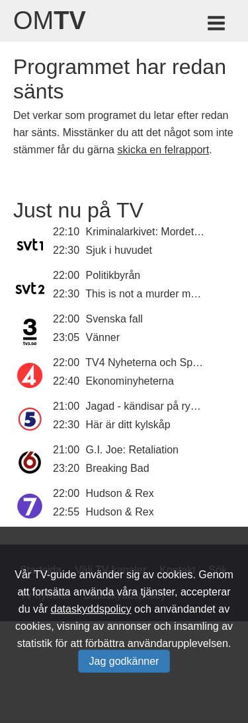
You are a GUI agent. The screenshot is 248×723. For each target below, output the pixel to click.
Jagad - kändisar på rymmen (153, 406)
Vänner (103, 337)
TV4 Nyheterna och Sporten (150, 362)
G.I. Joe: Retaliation (132, 449)
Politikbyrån (113, 275)
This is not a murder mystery (152, 293)
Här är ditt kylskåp (128, 424)
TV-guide (55, 574)
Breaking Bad (117, 468)
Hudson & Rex (120, 493)
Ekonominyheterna (130, 381)
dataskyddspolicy (91, 609)
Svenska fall (114, 318)
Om (49, 20)
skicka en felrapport (163, 149)
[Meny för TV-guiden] (217, 25)
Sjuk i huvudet (119, 250)
